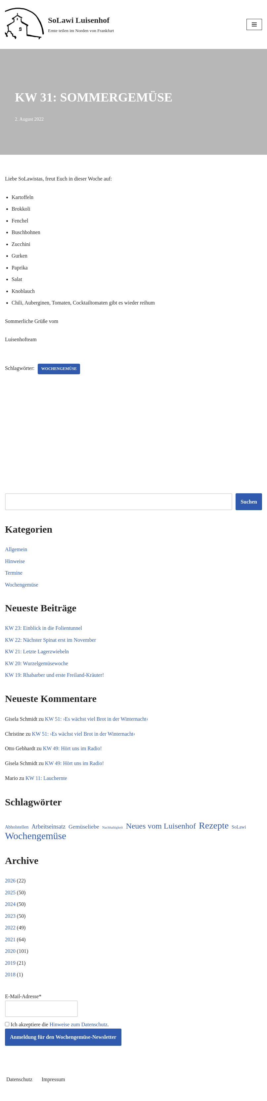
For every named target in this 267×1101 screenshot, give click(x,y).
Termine (13, 573)
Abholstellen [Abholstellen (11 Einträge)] (16, 828)
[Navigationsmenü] (254, 24)
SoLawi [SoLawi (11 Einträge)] (239, 828)
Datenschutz (19, 1080)
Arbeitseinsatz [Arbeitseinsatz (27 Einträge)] (48, 827)
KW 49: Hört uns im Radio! (72, 749)
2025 (10, 893)
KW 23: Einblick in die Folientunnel (43, 629)
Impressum (53, 1080)
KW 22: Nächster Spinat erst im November (50, 640)
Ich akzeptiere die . (57, 1025)
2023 (10, 917)
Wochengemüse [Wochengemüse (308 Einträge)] (35, 837)
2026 (10, 881)
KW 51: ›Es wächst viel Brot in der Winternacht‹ (97, 719)
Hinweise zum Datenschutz (79, 1025)
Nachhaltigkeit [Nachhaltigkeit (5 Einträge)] (112, 828)
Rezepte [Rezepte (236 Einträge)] (214, 826)
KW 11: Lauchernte (46, 779)
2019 (10, 964)
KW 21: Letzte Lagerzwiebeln (37, 652)
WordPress (157, 1094)
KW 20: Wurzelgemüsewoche (36, 664)
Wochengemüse (59, 369)
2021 (10, 940)
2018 (10, 976)
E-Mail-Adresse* (41, 1006)
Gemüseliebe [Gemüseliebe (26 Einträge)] (83, 827)
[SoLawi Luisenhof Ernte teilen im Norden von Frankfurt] (59, 24)
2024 (10, 905)
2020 (10, 952)
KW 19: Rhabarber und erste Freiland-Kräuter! (54, 675)
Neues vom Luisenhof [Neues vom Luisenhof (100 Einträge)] (161, 827)
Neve (103, 1094)
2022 (10, 928)
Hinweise (15, 561)
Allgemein (16, 549)
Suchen (249, 502)
